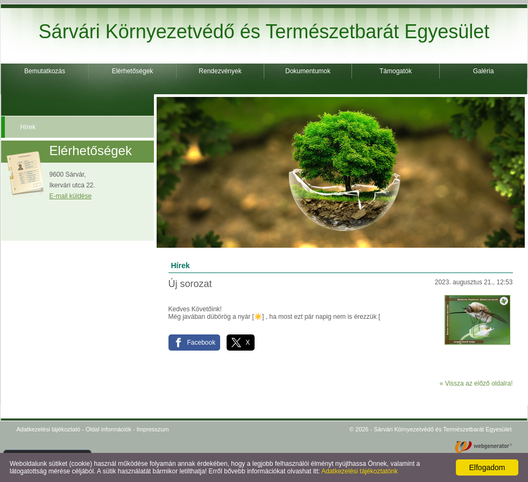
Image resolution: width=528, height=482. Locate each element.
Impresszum (153, 429)
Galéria (483, 71)
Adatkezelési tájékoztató (49, 429)
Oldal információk (108, 429)
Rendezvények (220, 71)
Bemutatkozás (44, 71)
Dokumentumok (307, 71)
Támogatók (395, 71)
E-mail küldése (71, 196)
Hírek (28, 127)
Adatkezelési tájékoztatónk (359, 471)
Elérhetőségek (132, 71)
